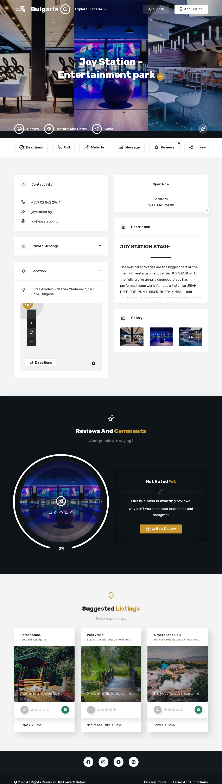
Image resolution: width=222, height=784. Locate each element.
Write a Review (163, 529)
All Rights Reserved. (41, 782)
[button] (31, 314)
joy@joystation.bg (45, 221)
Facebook (88, 762)
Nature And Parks (98, 725)
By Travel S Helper (72, 782)
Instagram (103, 762)
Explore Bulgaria (88, 9)
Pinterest (134, 762)
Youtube (118, 762)
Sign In (158, 9)
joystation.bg (41, 212)
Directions (43, 363)
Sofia (38, 725)
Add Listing (193, 9)
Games (25, 725)
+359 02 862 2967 (45, 202)
